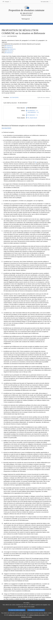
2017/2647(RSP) (14, 97)
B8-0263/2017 (8, 52)
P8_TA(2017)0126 (32, 117)
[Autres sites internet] (45, 1)
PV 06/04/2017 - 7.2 (33, 115)
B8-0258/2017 (11, 49)
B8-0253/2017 (8, 45)
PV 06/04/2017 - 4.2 (33, 110)
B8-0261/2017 (9, 51)
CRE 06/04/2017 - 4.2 (33, 112)
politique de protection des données (17, 617)
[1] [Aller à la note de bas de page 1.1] (36, 162)
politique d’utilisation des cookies (37, 617)
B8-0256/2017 (8, 47)
